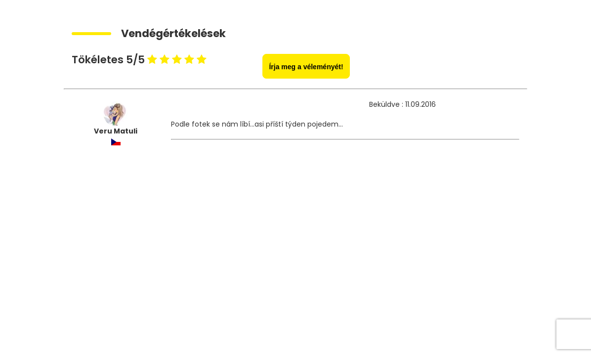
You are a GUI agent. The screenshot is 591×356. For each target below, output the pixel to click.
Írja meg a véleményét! (306, 67)
